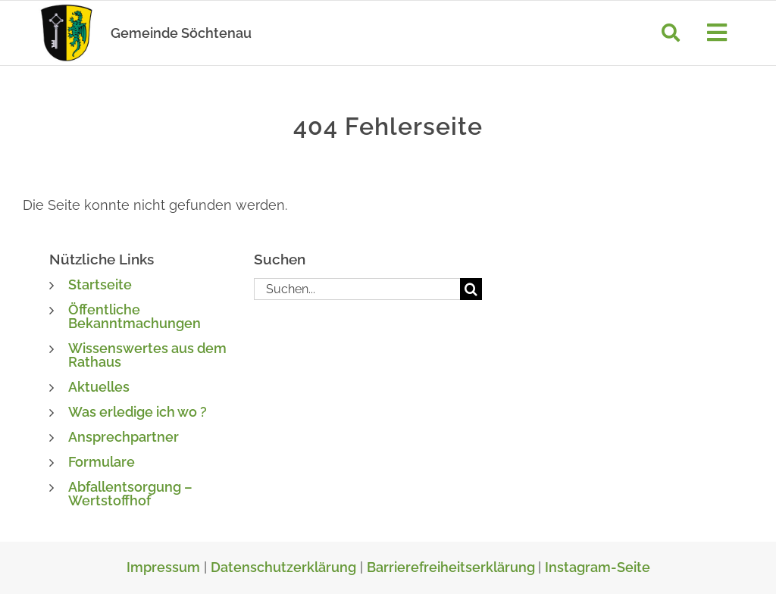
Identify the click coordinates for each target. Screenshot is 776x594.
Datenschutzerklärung (283, 567)
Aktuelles (99, 387)
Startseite (100, 284)
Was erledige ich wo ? (137, 412)
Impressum (163, 567)
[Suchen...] (357, 289)
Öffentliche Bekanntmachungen (134, 316)
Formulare (101, 462)
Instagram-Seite (597, 567)
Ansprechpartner (123, 437)
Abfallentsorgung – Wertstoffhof (130, 493)
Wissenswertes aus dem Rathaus (147, 355)
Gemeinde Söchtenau (181, 33)
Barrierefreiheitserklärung (452, 567)
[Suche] (671, 32)
